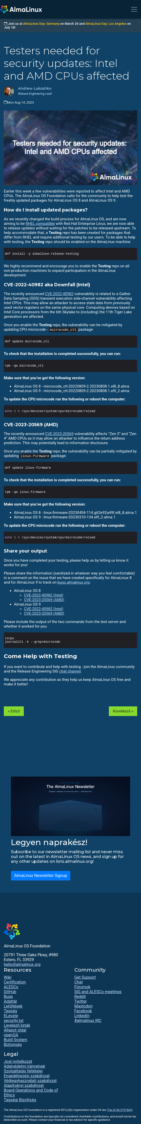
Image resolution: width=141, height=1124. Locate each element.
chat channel (70, 671)
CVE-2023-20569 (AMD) (44, 599)
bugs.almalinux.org (73, 582)
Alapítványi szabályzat (24, 1085)
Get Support (85, 977)
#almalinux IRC (88, 1020)
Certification (15, 982)
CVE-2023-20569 (59, 434)
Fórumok (82, 987)
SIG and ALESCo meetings (98, 991)
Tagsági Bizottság (20, 1099)
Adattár (10, 1001)
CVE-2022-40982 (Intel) (43, 595)
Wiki (7, 977)
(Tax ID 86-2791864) (119, 1110)
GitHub (10, 991)
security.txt (14, 1020)
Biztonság (13, 1044)
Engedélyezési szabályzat (27, 1075)
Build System (15, 1039)
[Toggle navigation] (134, 9)
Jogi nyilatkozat (18, 1061)
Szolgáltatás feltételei (23, 1071)
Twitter (80, 1001)
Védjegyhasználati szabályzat (30, 1080)
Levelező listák (17, 1025)
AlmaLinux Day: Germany (41, 24)
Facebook (83, 1011)
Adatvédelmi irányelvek (24, 1066)
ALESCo (11, 987)
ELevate (11, 1015)
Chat (78, 982)
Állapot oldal (15, 1030)
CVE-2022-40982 (59, 294)
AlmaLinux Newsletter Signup (40, 875)
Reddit (80, 996)
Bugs (8, 996)
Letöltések (13, 1006)
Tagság (10, 1011)
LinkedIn (82, 1015)
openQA (11, 1035)
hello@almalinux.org (22, 964)
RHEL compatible (40, 223)
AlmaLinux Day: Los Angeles (105, 24)
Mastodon (83, 1006)
